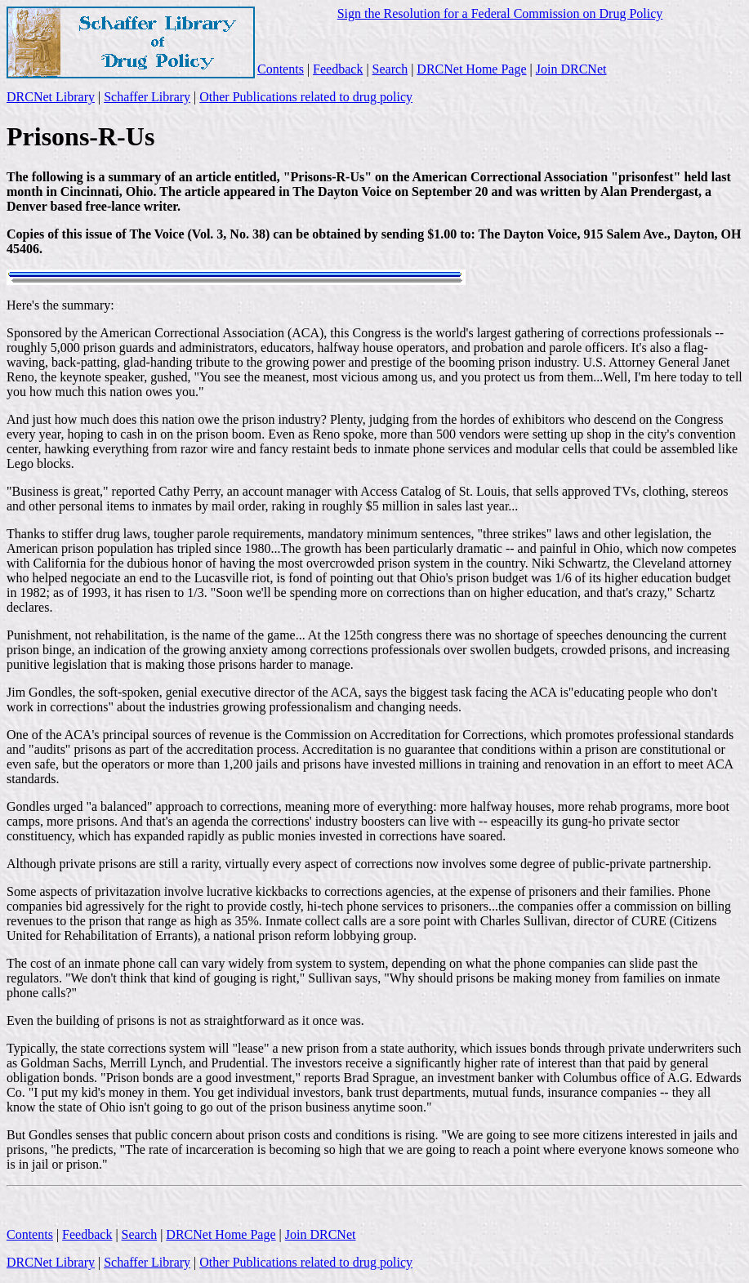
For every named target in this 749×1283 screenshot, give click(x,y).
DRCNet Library (51, 97)
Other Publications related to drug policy (305, 97)
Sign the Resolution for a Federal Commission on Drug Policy (500, 13)
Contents (280, 69)
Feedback (338, 69)
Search (390, 69)
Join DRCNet (571, 69)
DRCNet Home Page (471, 69)
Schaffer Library (147, 97)
